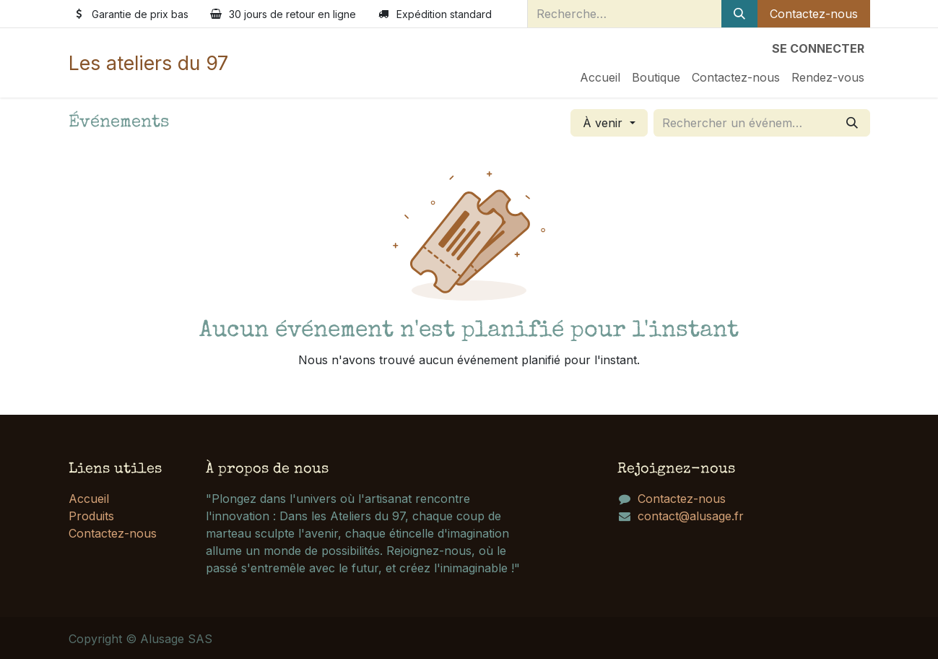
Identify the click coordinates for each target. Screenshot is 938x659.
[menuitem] (600, 77)
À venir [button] (604, 123)
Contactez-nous (814, 14)
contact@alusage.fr (691, 516)
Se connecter (818, 48)
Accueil (89, 498)
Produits (91, 516)
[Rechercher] (739, 13)
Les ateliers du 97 (148, 62)
